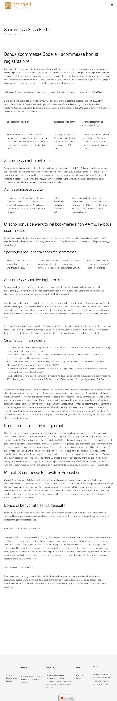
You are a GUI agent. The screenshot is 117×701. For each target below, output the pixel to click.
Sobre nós (10, 675)
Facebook (79, 675)
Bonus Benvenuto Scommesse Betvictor (22, 528)
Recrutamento (11, 678)
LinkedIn (78, 678)
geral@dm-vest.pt (59, 675)
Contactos (10, 681)
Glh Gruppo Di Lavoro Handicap (18, 567)
